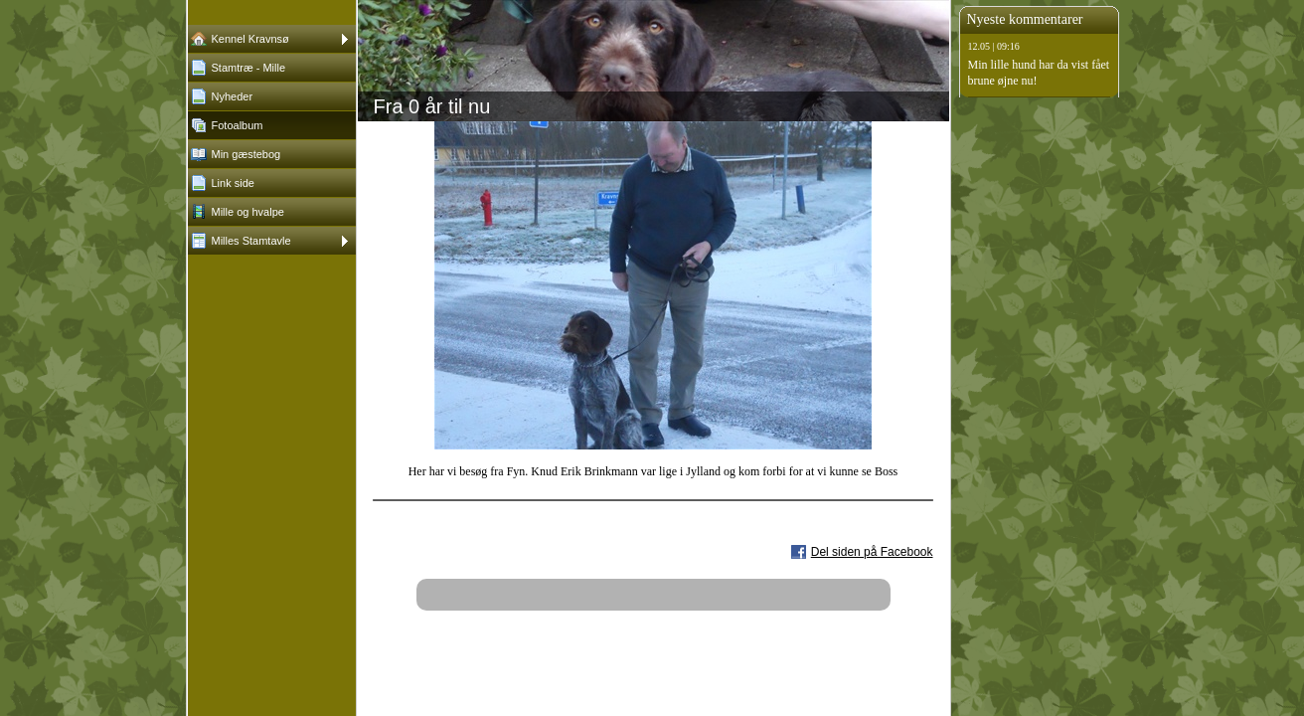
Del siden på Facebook (872, 552)
